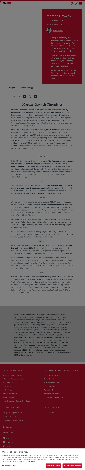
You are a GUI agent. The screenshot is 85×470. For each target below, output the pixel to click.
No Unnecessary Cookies (72, 465)
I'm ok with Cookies (53, 465)
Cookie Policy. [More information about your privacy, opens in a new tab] (32, 461)
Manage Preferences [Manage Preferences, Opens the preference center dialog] (9, 465)
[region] (42, 459)
